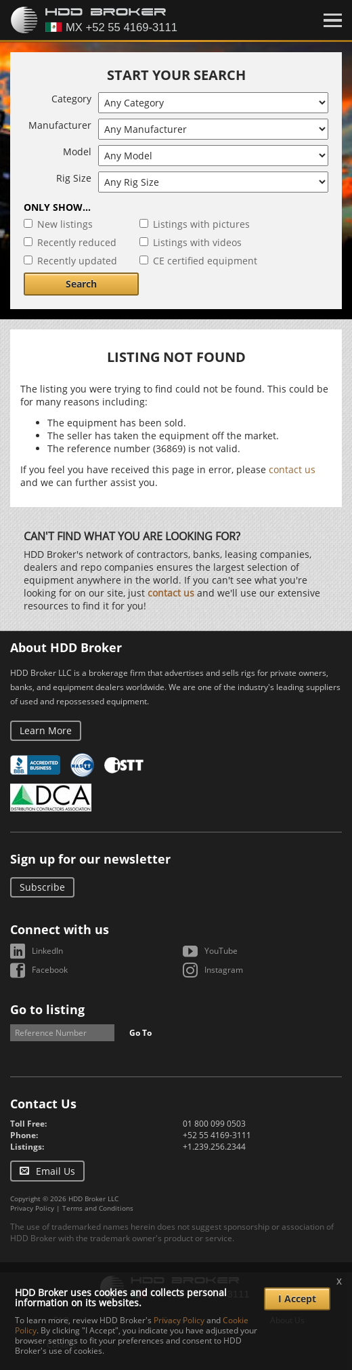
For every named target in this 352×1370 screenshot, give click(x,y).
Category (71, 98)
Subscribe (42, 887)
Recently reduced (76, 242)
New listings (65, 224)
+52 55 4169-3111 (217, 1135)
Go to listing (47, 1009)
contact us (292, 469)
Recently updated (77, 260)
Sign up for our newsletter (90, 859)
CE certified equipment (205, 260)
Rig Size (73, 178)
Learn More (46, 730)
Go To (140, 1033)
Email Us (55, 1171)
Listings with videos (197, 242)
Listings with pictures (201, 224)
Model (77, 151)
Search (81, 283)
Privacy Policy (32, 1208)
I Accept (297, 1298)
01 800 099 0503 (214, 1123)
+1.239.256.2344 (214, 1146)
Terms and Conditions (97, 1208)
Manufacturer (59, 125)
